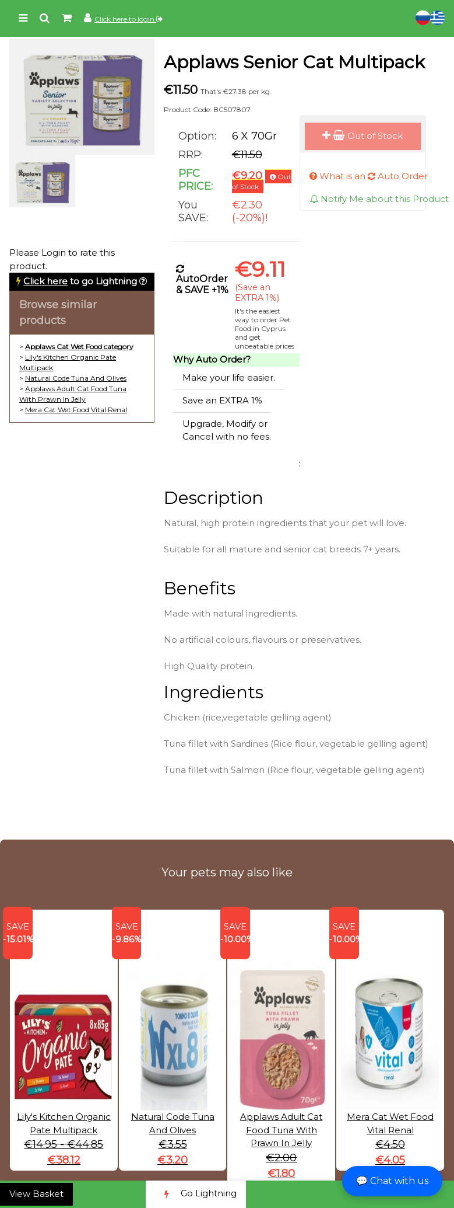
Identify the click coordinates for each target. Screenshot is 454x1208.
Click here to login (128, 19)
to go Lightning (80, 281)
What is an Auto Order (368, 176)
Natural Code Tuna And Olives (75, 378)
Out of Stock (362, 135)
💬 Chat (392, 1180)
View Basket (36, 1193)
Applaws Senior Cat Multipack (294, 62)
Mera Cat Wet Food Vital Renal (76, 409)
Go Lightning (196, 1194)
